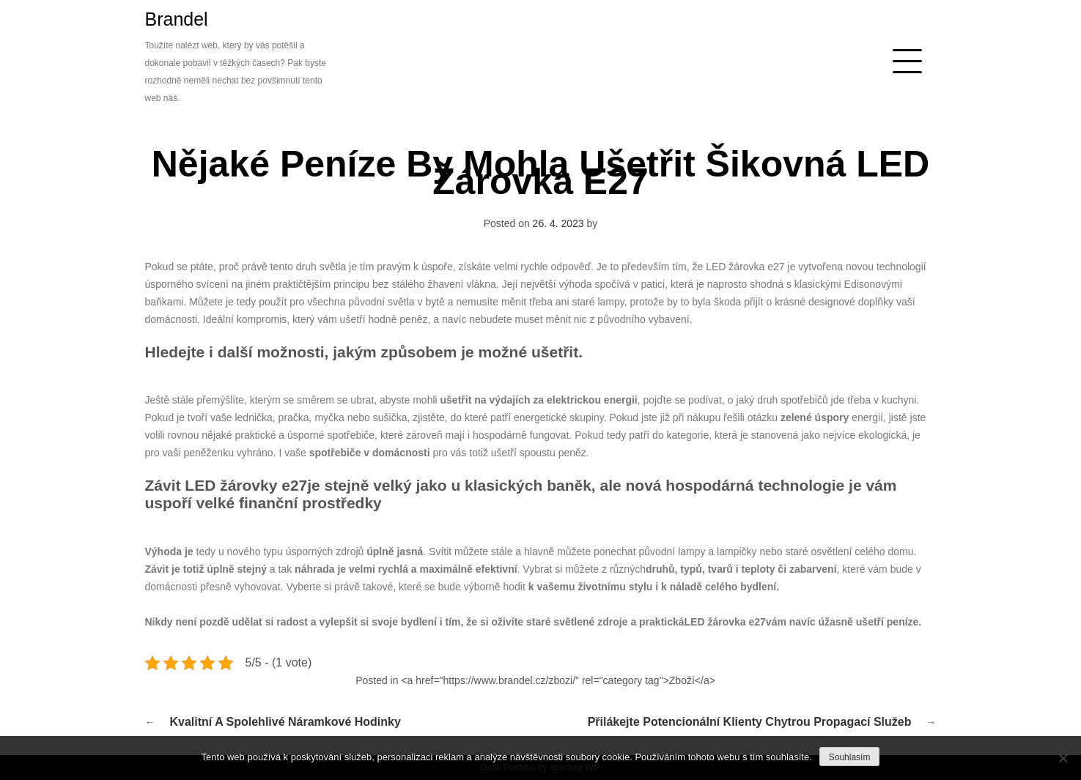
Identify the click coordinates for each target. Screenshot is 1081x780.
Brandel (176, 19)
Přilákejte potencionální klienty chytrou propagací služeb (750, 722)
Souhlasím (850, 757)
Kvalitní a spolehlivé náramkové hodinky (285, 722)
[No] (1062, 758)
